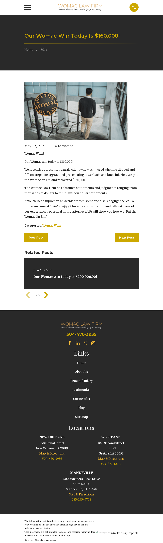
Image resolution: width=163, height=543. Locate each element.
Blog (81, 408)
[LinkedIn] (78, 343)
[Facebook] (70, 343)
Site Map (81, 417)
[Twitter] (85, 343)
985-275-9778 (81, 499)
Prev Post (36, 237)
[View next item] (46, 294)
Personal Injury (81, 381)
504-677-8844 (111, 464)
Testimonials (81, 390)
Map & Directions (52, 453)
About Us (81, 372)
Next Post (126, 237)
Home (81, 363)
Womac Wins (51, 225)
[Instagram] (93, 343)
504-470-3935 (81, 334)
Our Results (81, 399)
